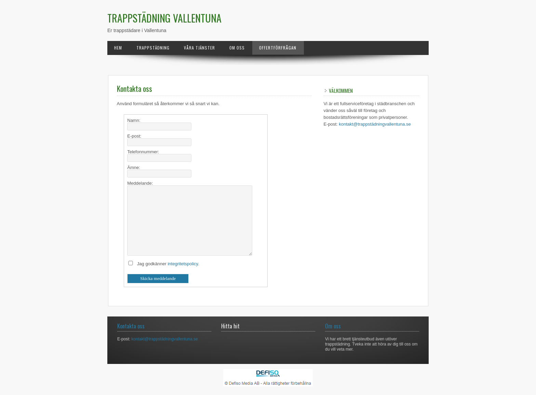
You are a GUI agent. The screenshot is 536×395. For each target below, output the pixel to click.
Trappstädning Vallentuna (164, 18)
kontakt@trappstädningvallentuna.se (375, 124)
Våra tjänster (199, 48)
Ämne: (133, 167)
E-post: (134, 136)
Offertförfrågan (277, 48)
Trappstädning (153, 48)
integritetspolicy (183, 263)
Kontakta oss (131, 326)
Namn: (133, 120)
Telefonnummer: (143, 151)
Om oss (237, 48)
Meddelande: (140, 183)
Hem (118, 48)
